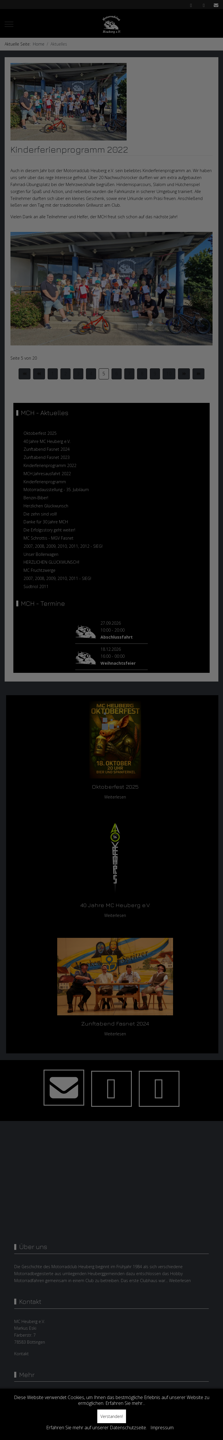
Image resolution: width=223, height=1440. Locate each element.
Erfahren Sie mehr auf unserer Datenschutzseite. (96, 1427)
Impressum (162, 1427)
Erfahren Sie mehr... (125, 1403)
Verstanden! (111, 1416)
